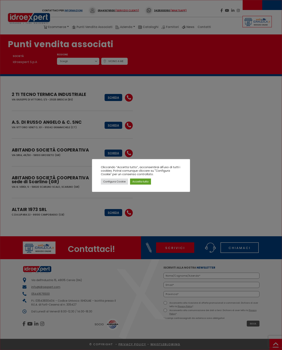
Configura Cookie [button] (114, 181)
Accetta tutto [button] (140, 181)
